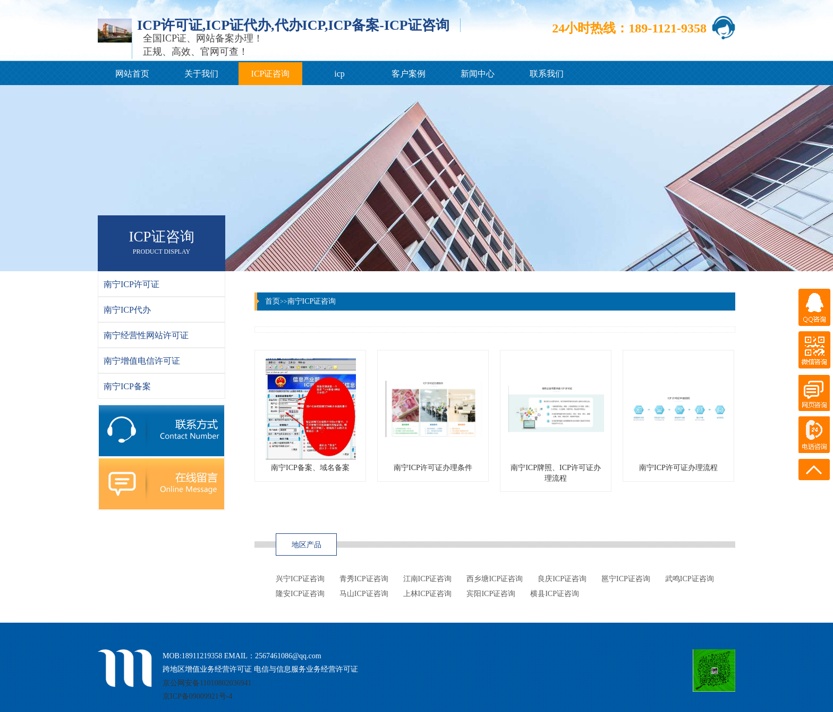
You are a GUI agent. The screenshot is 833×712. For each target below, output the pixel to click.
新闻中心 (478, 73)
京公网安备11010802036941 (207, 683)
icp (339, 73)
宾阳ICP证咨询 (490, 594)
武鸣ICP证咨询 (689, 579)
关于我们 (201, 73)
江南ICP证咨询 (427, 579)
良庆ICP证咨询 (562, 579)
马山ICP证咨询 (363, 594)
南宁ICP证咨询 (311, 301)
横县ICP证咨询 (554, 594)
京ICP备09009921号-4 (197, 696)
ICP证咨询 (270, 73)
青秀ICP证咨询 (363, 579)
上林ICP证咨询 (427, 594)
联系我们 (547, 73)
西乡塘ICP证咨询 (494, 579)
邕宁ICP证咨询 (625, 579)
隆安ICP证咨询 (300, 594)
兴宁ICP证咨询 (300, 579)
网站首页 (132, 73)
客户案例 (409, 73)
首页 (272, 301)
